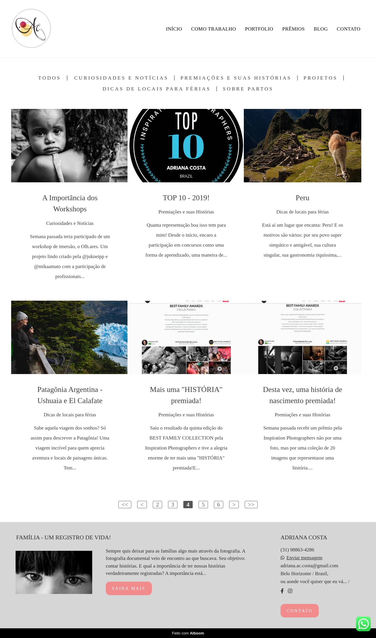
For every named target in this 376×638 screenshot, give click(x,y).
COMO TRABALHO (213, 29)
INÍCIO (174, 29)
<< (125, 504)
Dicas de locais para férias (157, 88)
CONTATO (348, 29)
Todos (49, 77)
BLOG (321, 29)
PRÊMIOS (293, 29)
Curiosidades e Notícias (121, 77)
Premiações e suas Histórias (235, 77)
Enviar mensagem (304, 557)
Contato (300, 610)
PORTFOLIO (259, 29)
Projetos (320, 77)
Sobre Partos (248, 88)
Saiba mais (129, 588)
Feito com (188, 633)
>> (251, 504)
